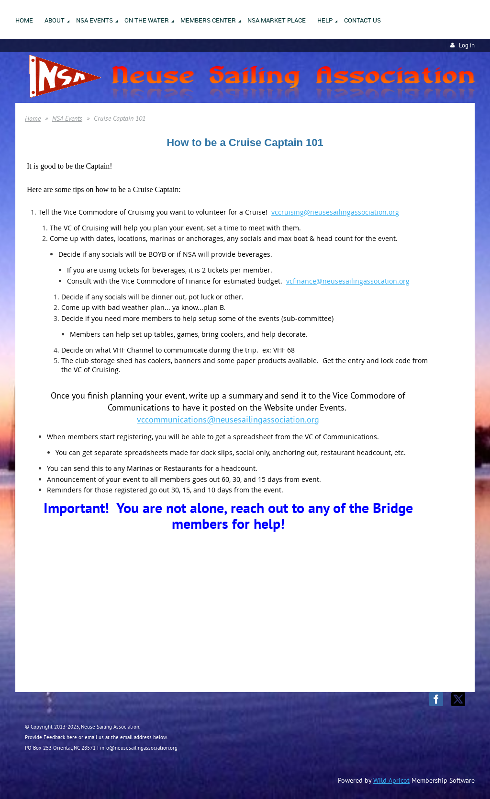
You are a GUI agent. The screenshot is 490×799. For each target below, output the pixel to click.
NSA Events (67, 118)
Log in (467, 45)
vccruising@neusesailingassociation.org (335, 212)
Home (33, 118)
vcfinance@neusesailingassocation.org (348, 280)
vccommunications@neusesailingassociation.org (228, 419)
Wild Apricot (391, 780)
